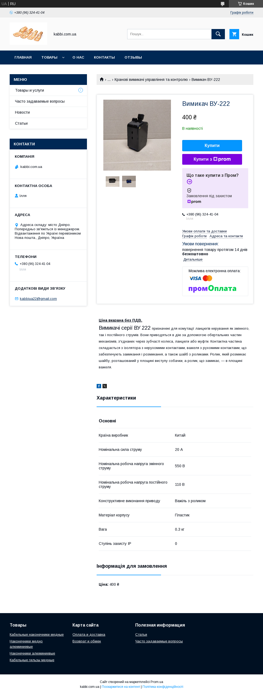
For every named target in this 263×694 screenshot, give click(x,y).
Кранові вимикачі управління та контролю (151, 79)
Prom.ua (157, 682)
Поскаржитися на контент (121, 687)
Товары (49, 57)
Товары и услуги (29, 90)
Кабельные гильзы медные (32, 660)
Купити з (212, 159)
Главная (23, 57)
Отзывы (133, 57)
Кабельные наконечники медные (37, 634)
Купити (212, 145)
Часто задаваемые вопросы (40, 101)
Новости (22, 112)
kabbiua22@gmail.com (38, 299)
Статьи (21, 123)
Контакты (104, 57)
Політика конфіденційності (163, 687)
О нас (78, 57)
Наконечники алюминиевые (32, 653)
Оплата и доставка (88, 634)
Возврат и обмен (86, 641)
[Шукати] (218, 34)
